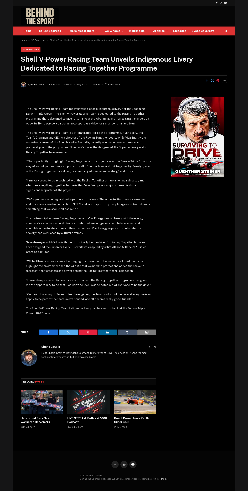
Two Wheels (111, 31)
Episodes (179, 31)
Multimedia (137, 31)
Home (27, 31)
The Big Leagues (49, 31)
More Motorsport (82, 31)
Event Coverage (203, 31)
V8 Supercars (30, 49)
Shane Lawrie (37, 84)
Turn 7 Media (161, 479)
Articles (159, 31)
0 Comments (96, 84)
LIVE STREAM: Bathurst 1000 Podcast (87, 420)
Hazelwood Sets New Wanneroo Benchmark (35, 420)
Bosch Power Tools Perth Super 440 (131, 420)
